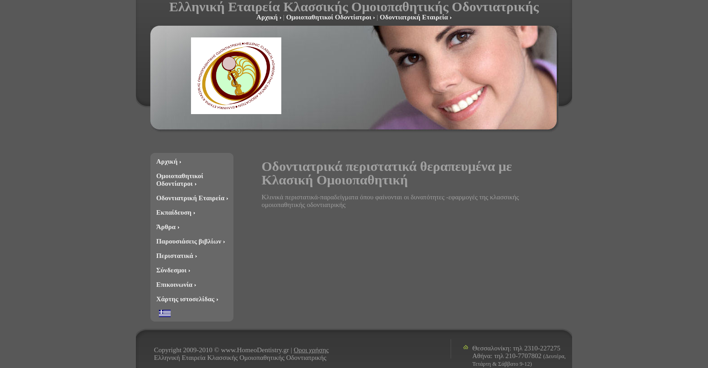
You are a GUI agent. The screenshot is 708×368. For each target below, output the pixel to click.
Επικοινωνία (174, 284)
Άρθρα (166, 226)
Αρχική (267, 17)
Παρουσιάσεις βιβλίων (188, 241)
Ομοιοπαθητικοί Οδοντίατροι (329, 17)
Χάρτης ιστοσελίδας (185, 299)
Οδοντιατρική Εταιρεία (414, 17)
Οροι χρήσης (311, 350)
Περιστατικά (174, 255)
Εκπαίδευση (173, 212)
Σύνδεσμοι (171, 270)
